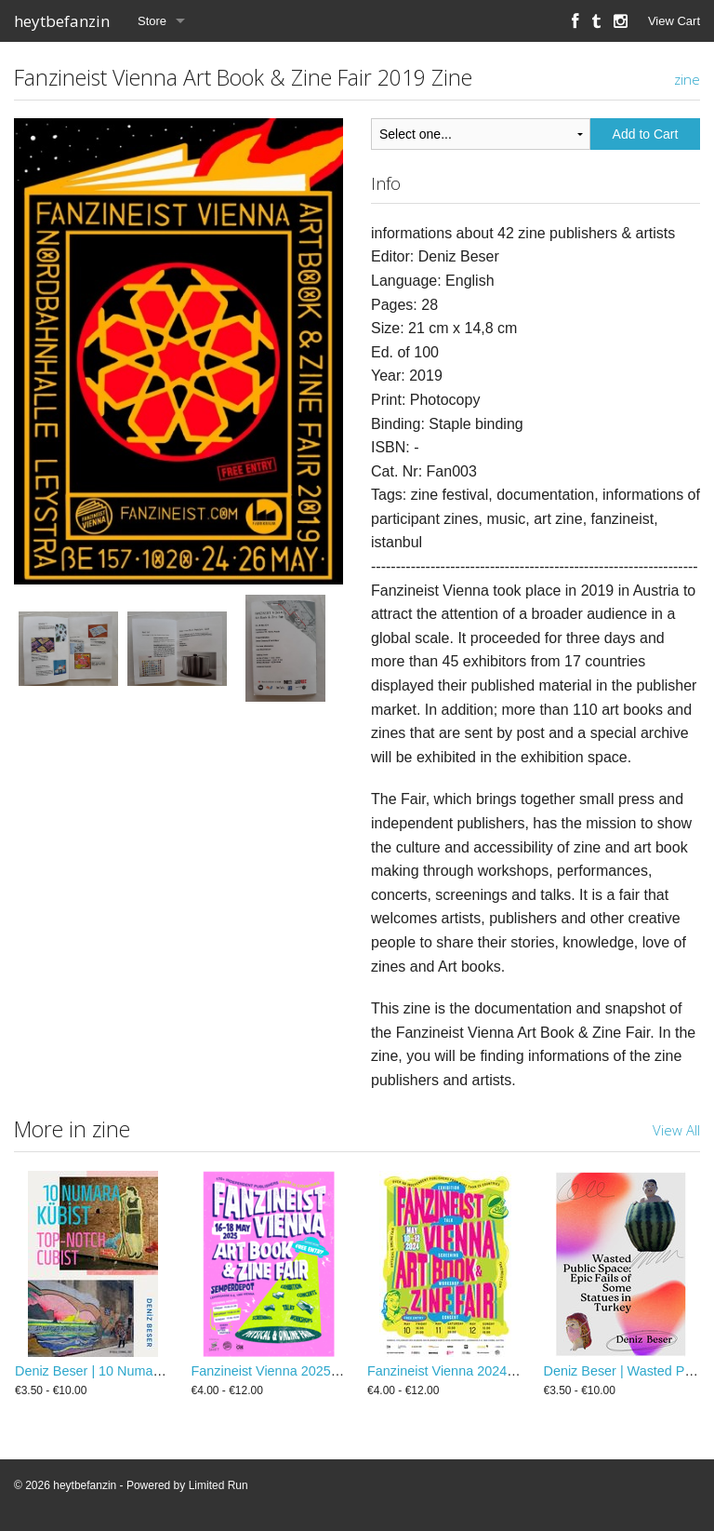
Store (152, 21)
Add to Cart (646, 134)
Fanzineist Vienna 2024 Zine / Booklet (479, 1370)
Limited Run (218, 1485)
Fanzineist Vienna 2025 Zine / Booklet (304, 1370)
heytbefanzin (62, 21)
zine (687, 79)
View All (676, 1130)
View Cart (674, 21)
